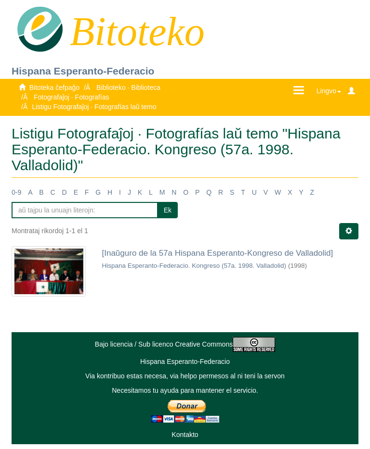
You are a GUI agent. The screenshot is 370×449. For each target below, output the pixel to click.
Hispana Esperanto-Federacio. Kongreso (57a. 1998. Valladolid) (194, 265)
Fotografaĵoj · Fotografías (71, 97)
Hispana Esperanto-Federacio (83, 70)
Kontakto (185, 434)
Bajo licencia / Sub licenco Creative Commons (185, 344)
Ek (168, 210)
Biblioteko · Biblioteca (128, 87)
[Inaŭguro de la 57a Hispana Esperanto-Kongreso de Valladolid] (217, 253)
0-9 (16, 192)
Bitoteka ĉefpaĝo (54, 87)
